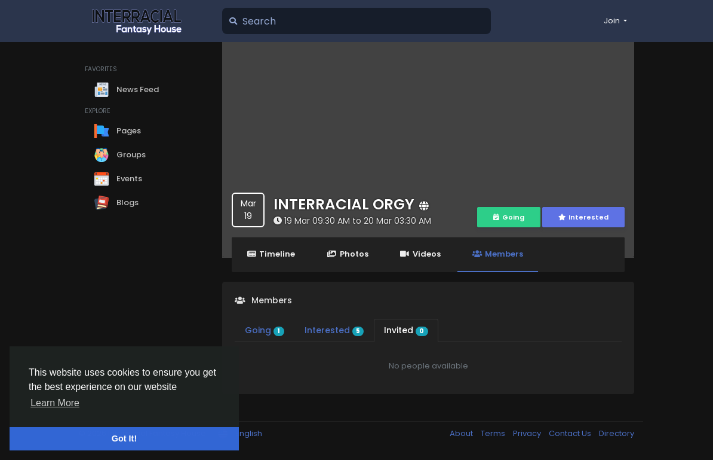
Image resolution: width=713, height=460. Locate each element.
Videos (420, 254)
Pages (117, 131)
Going (508, 217)
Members (497, 254)
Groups (120, 155)
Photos (347, 254)
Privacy (528, 433)
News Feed (126, 90)
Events (118, 179)
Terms (494, 433)
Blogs (116, 203)
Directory (616, 433)
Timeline (271, 254)
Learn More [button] (54, 403)
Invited (406, 330)
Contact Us (571, 433)
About (462, 433)
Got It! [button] (124, 438)
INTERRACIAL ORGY (343, 204)
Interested (583, 217)
